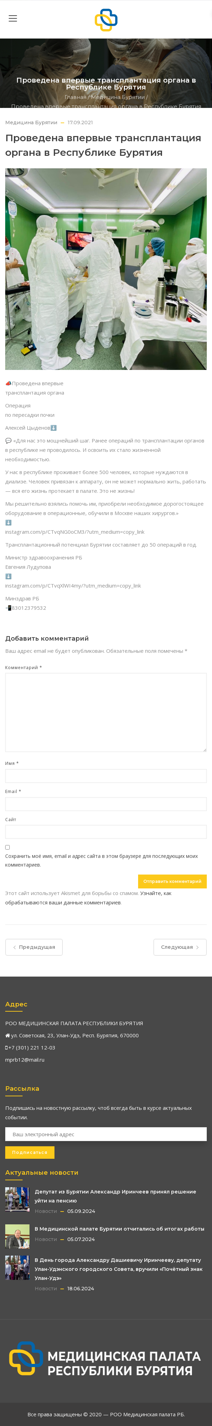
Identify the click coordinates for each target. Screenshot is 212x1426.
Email (13, 791)
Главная (75, 97)
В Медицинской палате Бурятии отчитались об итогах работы (119, 1229)
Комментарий (23, 667)
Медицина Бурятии (118, 97)
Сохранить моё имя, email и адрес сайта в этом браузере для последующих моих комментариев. (101, 860)
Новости (46, 1211)
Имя (12, 763)
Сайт (10, 819)
